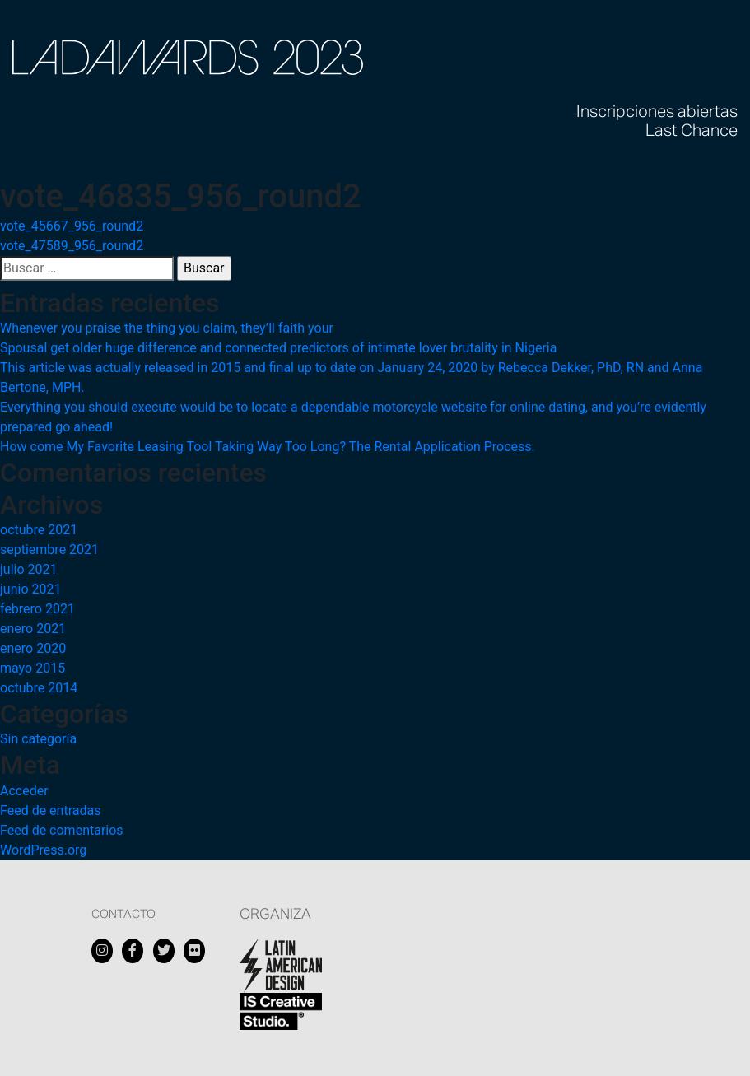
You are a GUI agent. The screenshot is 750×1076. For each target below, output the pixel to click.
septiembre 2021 (49, 549)
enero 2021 (33, 628)
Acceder (24, 791)
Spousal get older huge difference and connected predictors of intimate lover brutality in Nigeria (278, 348)
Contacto (123, 914)
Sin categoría (38, 739)
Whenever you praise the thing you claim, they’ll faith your (166, 328)
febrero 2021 (37, 609)
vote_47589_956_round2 (71, 246)
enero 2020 (33, 648)
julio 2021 (29, 569)
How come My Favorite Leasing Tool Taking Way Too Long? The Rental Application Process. (267, 446)
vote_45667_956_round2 (71, 226)
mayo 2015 (32, 668)
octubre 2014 (38, 688)
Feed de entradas (50, 810)
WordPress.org (43, 850)
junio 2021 (30, 589)
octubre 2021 (38, 530)
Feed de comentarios (61, 830)
